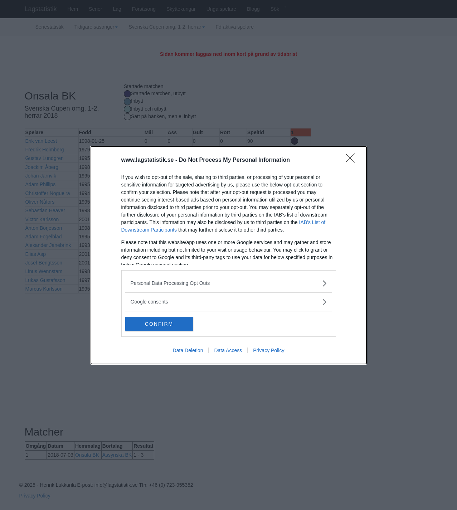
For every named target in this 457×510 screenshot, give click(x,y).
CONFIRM (159, 323)
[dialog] (228, 255)
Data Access (228, 350)
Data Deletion (188, 350)
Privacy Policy (268, 350)
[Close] (352, 160)
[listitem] (229, 283)
